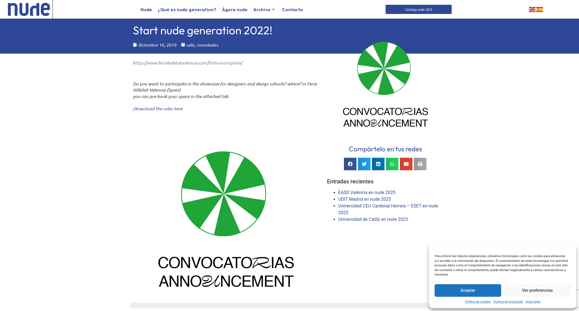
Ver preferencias (537, 290)
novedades (208, 44)
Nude (146, 9)
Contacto (292, 9)
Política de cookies (478, 301)
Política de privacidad (508, 301)
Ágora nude (235, 9)
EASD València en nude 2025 (367, 192)
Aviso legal (533, 301)
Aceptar (468, 290)
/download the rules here (157, 108)
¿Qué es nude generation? (187, 9)
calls (190, 44)
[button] (350, 164)
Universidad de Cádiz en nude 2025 (373, 219)
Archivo (264, 9)
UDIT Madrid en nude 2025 (364, 199)
